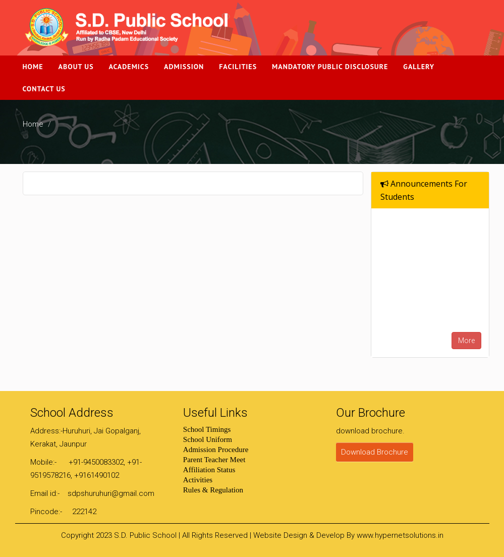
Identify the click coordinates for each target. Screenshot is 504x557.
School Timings (207, 429)
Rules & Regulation (213, 490)
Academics (129, 66)
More (466, 341)
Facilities (238, 66)
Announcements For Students (423, 190)
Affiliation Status (209, 470)
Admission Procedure (216, 449)
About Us (76, 66)
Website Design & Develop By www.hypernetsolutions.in (348, 535)
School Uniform (207, 439)
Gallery (418, 66)
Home (33, 66)
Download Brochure (374, 452)
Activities (197, 480)
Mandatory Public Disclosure (330, 66)
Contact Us (44, 88)
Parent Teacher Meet (214, 460)
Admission (184, 66)
